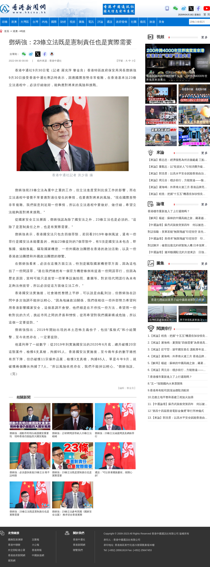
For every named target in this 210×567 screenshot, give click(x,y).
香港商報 (37, 550)
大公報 (35, 544)
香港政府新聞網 (16, 555)
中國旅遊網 (38, 555)
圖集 (82, 21)
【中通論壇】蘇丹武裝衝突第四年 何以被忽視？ (178, 224)
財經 (63, 21)
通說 (109, 21)
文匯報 (35, 539)
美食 (161, 21)
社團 (133, 21)
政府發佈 (121, 21)
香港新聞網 (79, 544)
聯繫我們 (78, 550)
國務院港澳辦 (15, 539)
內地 (44, 21)
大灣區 (24, 21)
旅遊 (152, 21)
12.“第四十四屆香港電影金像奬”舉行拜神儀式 (176, 410)
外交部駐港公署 (16, 550)
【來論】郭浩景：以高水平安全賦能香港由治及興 (178, 173)
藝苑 (143, 21)
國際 (54, 21)
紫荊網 (11, 560)
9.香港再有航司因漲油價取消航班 (168, 390)
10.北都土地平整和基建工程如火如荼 (171, 397)
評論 (100, 21)
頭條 (5, 21)
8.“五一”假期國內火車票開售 (165, 383)
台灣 (35, 21)
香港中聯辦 (14, 544)
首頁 (6, 31)
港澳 (14, 21)
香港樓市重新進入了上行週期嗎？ (169, 211)
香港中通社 (79, 539)
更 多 (204, 37)
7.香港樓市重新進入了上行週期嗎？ (170, 376)
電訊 (91, 21)
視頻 (72, 21)
